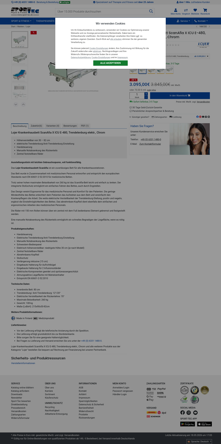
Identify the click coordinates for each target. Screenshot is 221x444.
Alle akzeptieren (110, 63)
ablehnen (97, 51)
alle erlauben (116, 39)
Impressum (123, 57)
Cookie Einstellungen (98, 48)
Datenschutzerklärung (81, 57)
